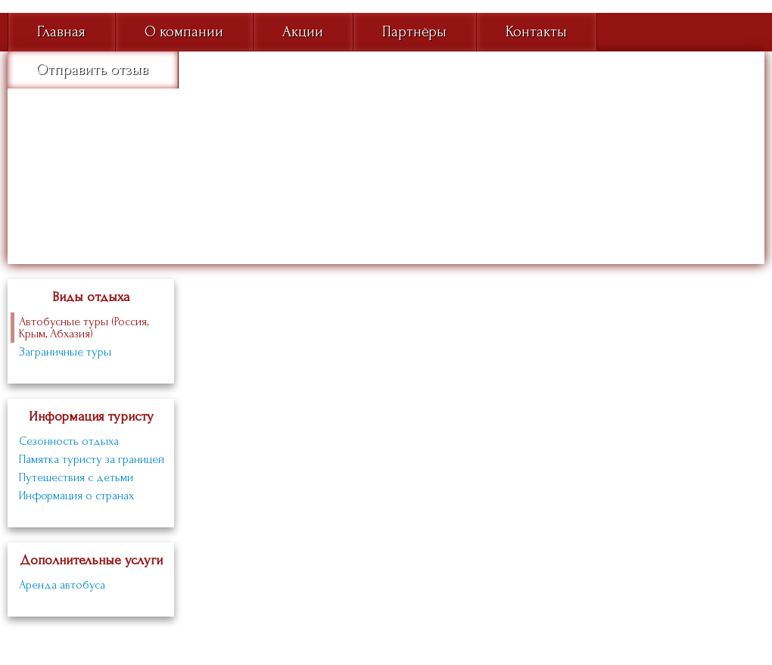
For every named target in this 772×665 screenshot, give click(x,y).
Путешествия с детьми (76, 477)
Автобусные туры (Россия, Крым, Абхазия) (83, 327)
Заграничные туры (65, 352)
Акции (302, 31)
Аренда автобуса (62, 585)
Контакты (536, 31)
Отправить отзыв (92, 69)
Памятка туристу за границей (91, 459)
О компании (184, 31)
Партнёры (414, 31)
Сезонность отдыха (69, 441)
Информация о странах (76, 495)
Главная (61, 31)
